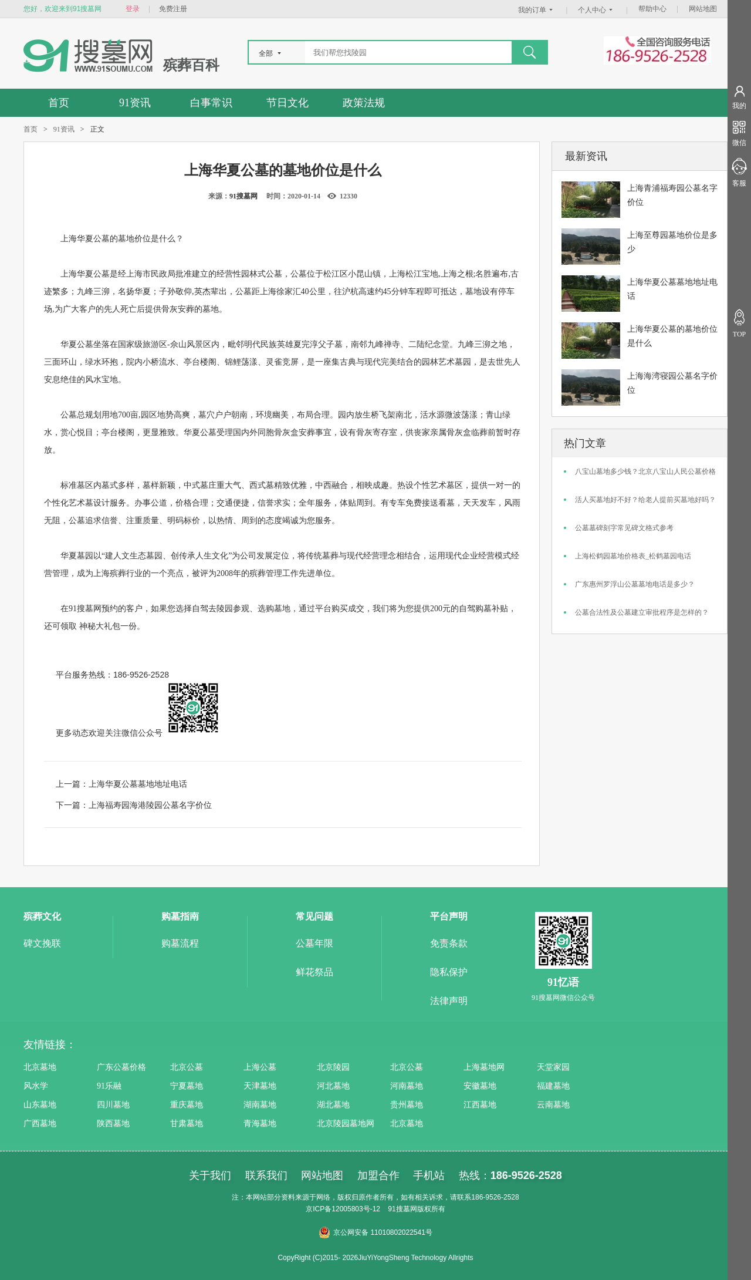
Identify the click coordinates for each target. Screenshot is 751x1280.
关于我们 (210, 1175)
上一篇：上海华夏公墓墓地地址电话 (121, 784)
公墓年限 (314, 943)
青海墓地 (259, 1123)
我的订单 (537, 10)
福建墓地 (553, 1086)
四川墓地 (113, 1104)
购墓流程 (180, 943)
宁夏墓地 (186, 1086)
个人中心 (596, 10)
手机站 (429, 1175)
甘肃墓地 (186, 1123)
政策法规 (364, 103)
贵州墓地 (406, 1104)
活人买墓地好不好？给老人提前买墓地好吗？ (645, 500)
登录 (133, 9)
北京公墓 (186, 1067)
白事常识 (211, 103)
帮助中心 (652, 9)
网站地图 (703, 9)
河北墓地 (333, 1086)
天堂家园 (553, 1067)
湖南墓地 (259, 1104)
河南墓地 (406, 1086)
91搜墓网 (243, 196)
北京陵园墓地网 (345, 1123)
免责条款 (449, 943)
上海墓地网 (484, 1067)
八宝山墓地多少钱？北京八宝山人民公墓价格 (645, 471)
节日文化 (287, 103)
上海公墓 (259, 1067)
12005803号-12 (355, 1209)
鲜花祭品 (314, 972)
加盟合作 (378, 1175)
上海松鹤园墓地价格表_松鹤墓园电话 (633, 556)
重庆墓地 (186, 1104)
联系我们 (266, 1175)
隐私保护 (449, 972)
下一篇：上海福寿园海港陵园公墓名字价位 (134, 805)
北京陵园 (333, 1067)
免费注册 (173, 9)
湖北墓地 (333, 1104)
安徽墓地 (480, 1086)
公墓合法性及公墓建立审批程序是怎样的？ (642, 612)
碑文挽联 (42, 943)
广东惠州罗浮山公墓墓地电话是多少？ (635, 584)
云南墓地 (553, 1104)
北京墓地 (39, 1067)
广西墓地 (39, 1123)
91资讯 (135, 103)
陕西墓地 (113, 1123)
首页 (58, 103)
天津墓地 (259, 1086)
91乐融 (109, 1086)
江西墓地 (480, 1104)
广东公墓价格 (121, 1067)
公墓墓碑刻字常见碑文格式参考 (624, 528)
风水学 (35, 1086)
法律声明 (449, 1001)
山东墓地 (39, 1104)
